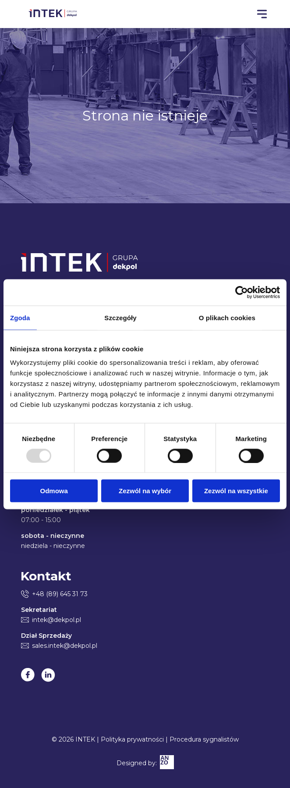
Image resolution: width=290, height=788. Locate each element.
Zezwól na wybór (145, 491)
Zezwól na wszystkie (236, 491)
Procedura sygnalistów (204, 739)
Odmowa (54, 491)
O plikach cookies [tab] (227, 317)
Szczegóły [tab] (120, 317)
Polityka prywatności (132, 739)
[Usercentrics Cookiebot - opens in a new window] (241, 292)
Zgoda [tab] (20, 317)
